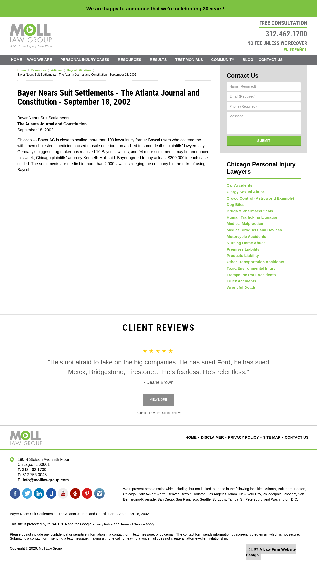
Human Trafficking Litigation (250, 215)
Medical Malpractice (243, 223)
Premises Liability (241, 255)
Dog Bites (235, 199)
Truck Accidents (240, 294)
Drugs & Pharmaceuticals (248, 207)
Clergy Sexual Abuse (244, 184)
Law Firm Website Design (280, 564)
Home (19, 59)
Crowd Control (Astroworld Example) (257, 191)
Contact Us (280, 59)
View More (158, 415)
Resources (136, 59)
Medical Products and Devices (252, 231)
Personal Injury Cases (91, 59)
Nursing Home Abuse (244, 247)
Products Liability (241, 263)
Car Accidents (238, 176)
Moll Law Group (51, 564)
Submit (263, 139)
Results (164, 59)
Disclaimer (220, 452)
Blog (254, 59)
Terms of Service (134, 539)
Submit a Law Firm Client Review (159, 428)
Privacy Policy (248, 452)
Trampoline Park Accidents (249, 286)
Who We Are (46, 59)
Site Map (274, 452)
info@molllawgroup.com (44, 495)
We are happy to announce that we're (158, 8)
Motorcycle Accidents (244, 239)
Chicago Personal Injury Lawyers (264, 161)
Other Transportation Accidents (253, 270)
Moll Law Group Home (31, 36)
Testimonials (196, 59)
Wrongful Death (239, 302)
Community (229, 59)
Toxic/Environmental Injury (249, 278)
